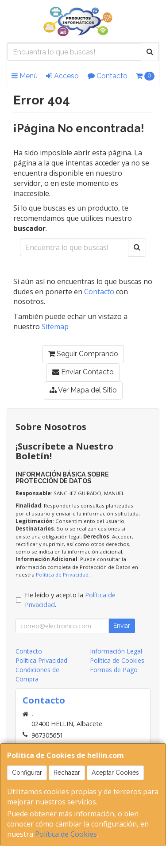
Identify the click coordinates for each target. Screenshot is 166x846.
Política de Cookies (66, 834)
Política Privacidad (41, 660)
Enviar (121, 625)
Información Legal (116, 651)
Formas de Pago (114, 669)
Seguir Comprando (83, 354)
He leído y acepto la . (70, 600)
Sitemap (55, 326)
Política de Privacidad (62, 574)
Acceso (62, 76)
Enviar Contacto (83, 372)
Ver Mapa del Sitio (83, 390)
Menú (25, 76)
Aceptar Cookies (115, 772)
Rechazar (67, 772)
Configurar (27, 772)
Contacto (107, 76)
